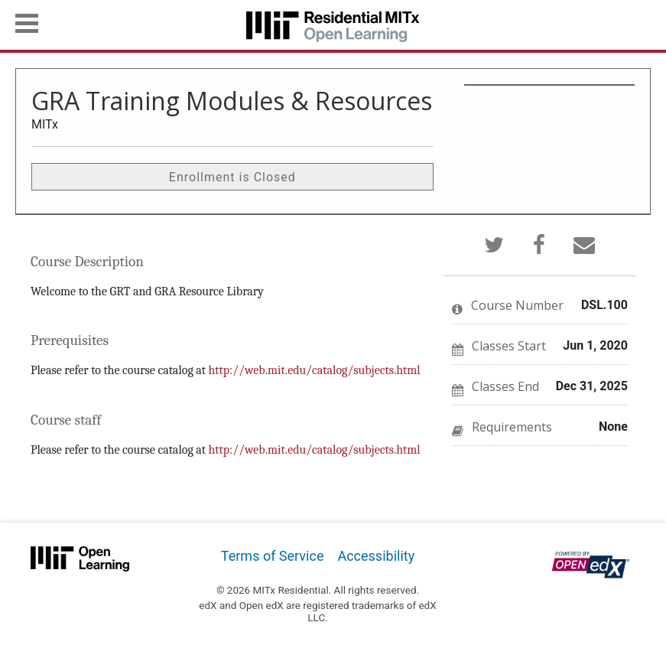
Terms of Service (272, 556)
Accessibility (375, 556)
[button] (26, 23)
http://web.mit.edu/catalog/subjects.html (315, 370)
